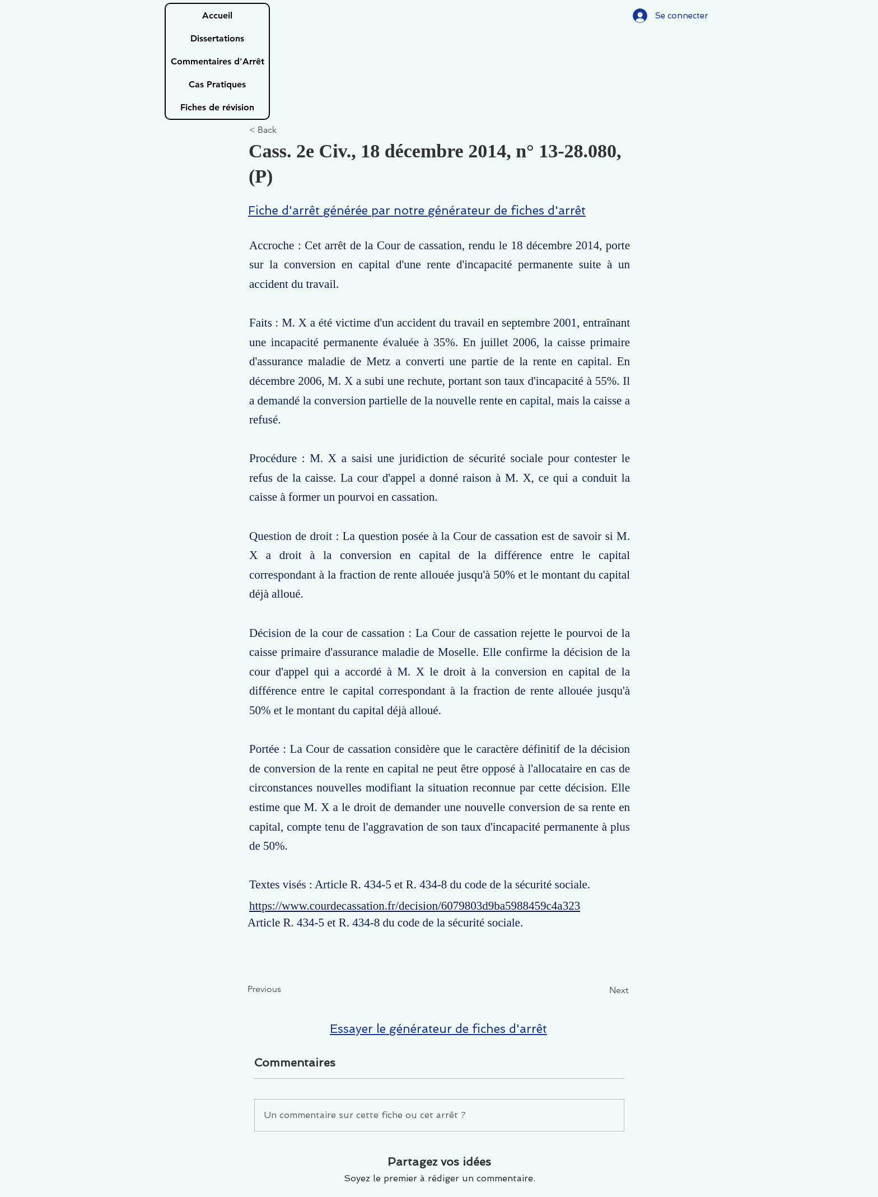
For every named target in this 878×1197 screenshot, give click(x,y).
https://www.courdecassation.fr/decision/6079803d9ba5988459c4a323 (414, 905)
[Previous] (284, 990)
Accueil (217, 15)
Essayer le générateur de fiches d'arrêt (438, 1029)
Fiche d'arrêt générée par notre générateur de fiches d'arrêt (417, 210)
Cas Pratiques (217, 84)
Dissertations (217, 38)
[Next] (600, 991)
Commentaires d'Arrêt (217, 61)
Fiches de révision (217, 107)
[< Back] (286, 130)
